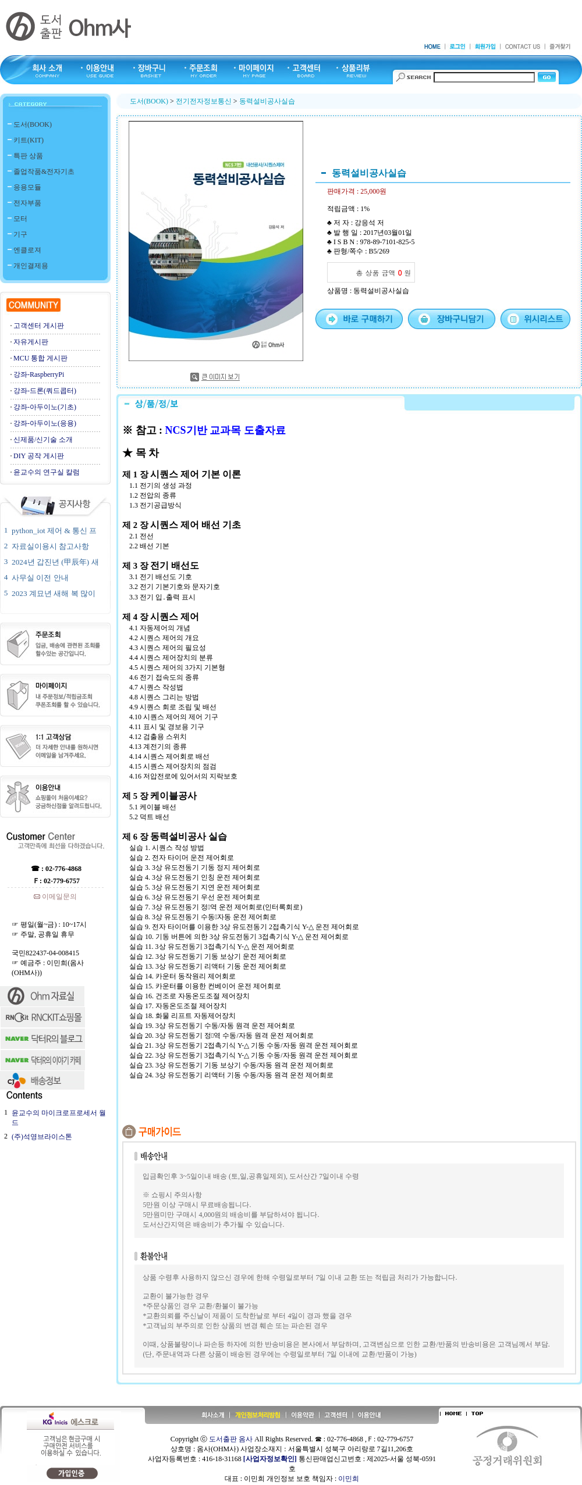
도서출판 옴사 (231, 1439)
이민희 (348, 1479)
